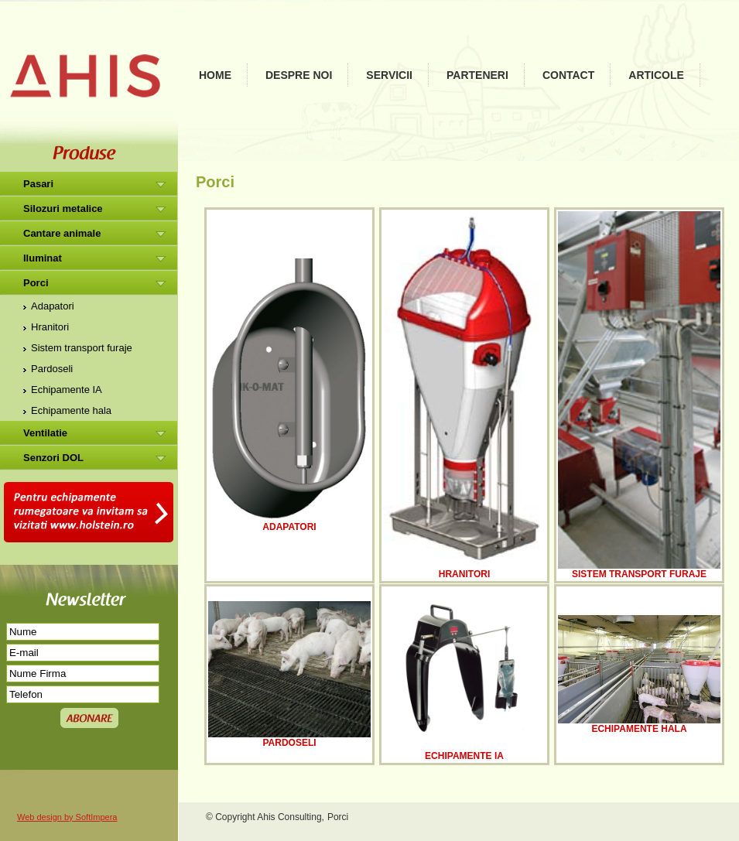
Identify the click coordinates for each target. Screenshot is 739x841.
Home (215, 75)
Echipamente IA (66, 389)
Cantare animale (62, 233)
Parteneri (477, 75)
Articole (656, 75)
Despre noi (298, 75)
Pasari (38, 184)
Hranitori (50, 327)
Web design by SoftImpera (67, 817)
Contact (568, 75)
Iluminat (42, 258)
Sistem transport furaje (81, 348)
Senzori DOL (53, 457)
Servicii (389, 75)
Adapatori (52, 306)
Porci (36, 283)
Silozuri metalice (63, 208)
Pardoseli (52, 368)
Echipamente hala (71, 410)
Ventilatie (45, 433)
